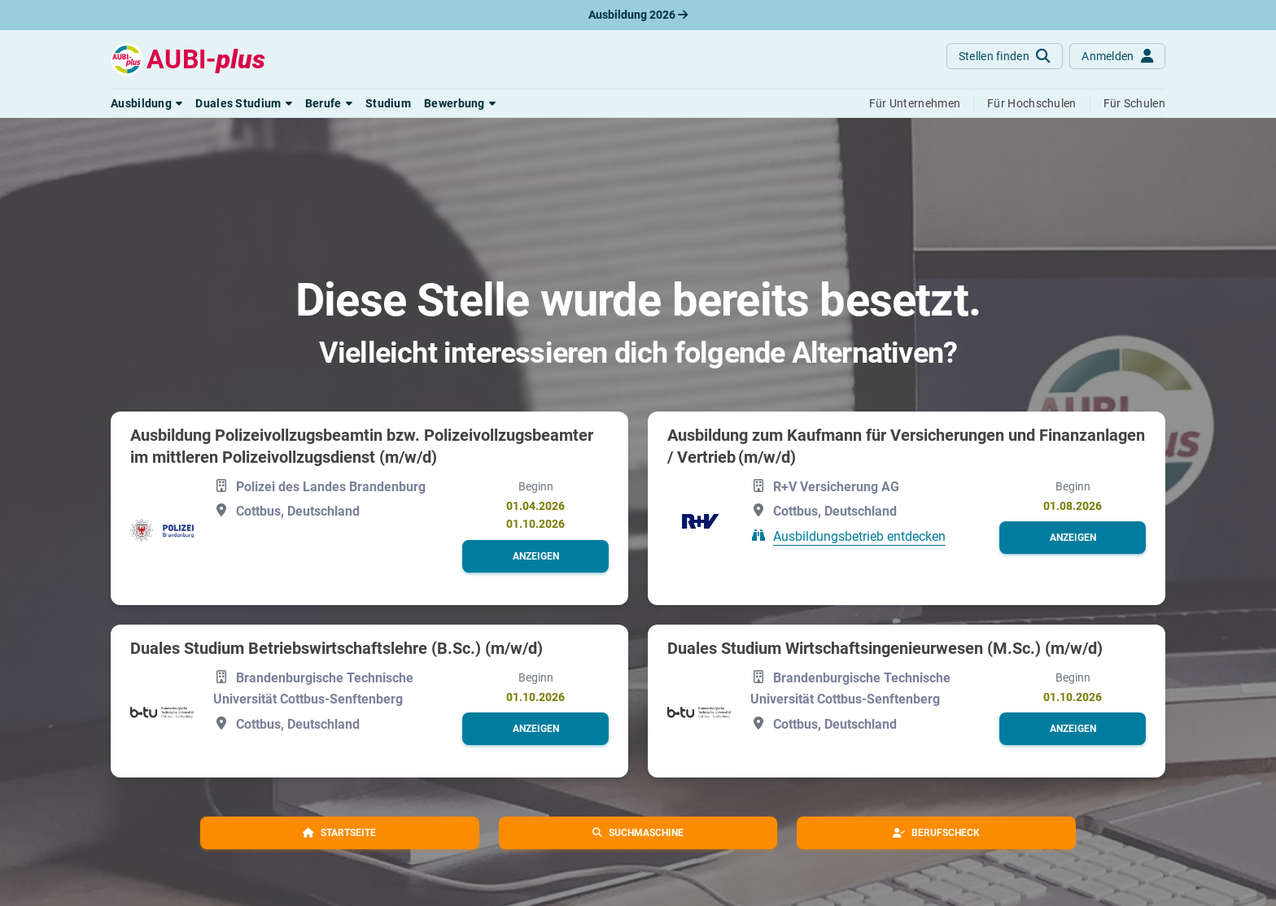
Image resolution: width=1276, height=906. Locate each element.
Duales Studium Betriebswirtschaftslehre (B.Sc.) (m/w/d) (336, 648)
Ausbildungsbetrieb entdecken (859, 536)
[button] (146, 103)
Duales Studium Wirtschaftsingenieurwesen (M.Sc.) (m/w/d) (885, 648)
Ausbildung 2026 (638, 14)
